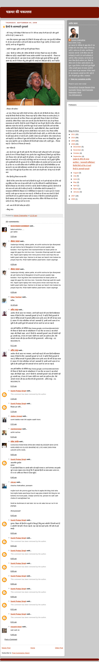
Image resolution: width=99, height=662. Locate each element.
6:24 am (14, 437)
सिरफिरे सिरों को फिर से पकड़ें (82, 166)
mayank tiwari (16, 627)
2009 (73, 141)
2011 (73, 134)
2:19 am (14, 412)
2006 (73, 199)
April (75, 185)
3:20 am (14, 236)
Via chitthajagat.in (75, 95)
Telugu (78, 90)
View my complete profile (81, 79)
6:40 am (14, 477)
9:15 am (14, 386)
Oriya (93, 87)
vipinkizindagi (16, 429)
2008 (73, 144)
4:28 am (14, 264)
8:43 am (14, 516)
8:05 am (14, 559)
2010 (73, 138)
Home (33, 648)
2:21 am (14, 424)
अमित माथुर (14, 310)
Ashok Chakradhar (78, 40)
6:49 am (14, 635)
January (76, 192)
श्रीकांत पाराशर (15, 241)
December (77, 147)
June (75, 179)
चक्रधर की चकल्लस (18, 12)
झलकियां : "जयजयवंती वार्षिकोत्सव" (84, 162)
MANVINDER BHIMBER (20, 226)
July (75, 176)
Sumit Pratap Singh (18, 391)
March (76, 189)
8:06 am (14, 571)
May (75, 182)
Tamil (84, 90)
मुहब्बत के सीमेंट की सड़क (81, 159)
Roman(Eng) (73, 87)
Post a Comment (11, 639)
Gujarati (82, 87)
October (76, 153)
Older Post (59, 648)
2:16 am (14, 399)
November (77, 150)
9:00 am (14, 455)
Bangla (87, 87)
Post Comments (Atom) (21, 653)
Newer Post (6, 648)
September (77, 156)
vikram (13, 482)
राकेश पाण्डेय (15, 441)
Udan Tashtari (16, 297)
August (76, 173)
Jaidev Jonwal (16, 416)
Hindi (79, 92)
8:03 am (14, 533)
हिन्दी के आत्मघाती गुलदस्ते (81, 169)
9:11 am (14, 346)
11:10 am (14, 305)
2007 (73, 196)
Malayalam (73, 92)
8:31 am (14, 609)
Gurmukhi (72, 90)
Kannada (89, 90)
